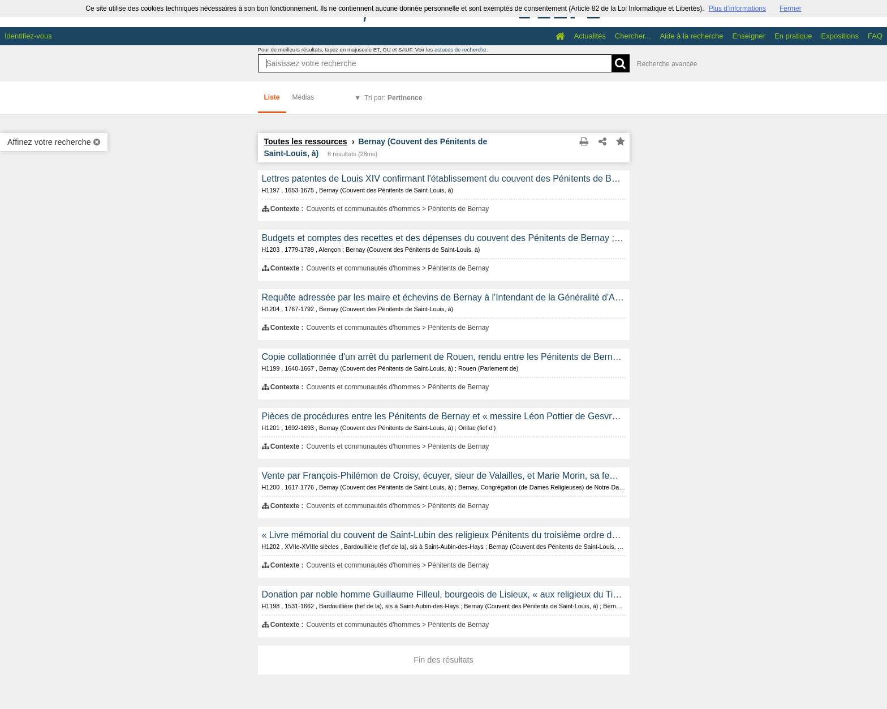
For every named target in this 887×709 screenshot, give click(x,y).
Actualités (589, 36)
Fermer (791, 8)
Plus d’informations (737, 8)
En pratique (793, 36)
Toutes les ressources (305, 141)
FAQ (875, 36)
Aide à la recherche (691, 36)
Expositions (840, 36)
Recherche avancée (667, 64)
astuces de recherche (460, 49)
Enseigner (748, 36)
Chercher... (633, 36)
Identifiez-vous (28, 36)
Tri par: (393, 98)
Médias (303, 97)
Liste (272, 97)
